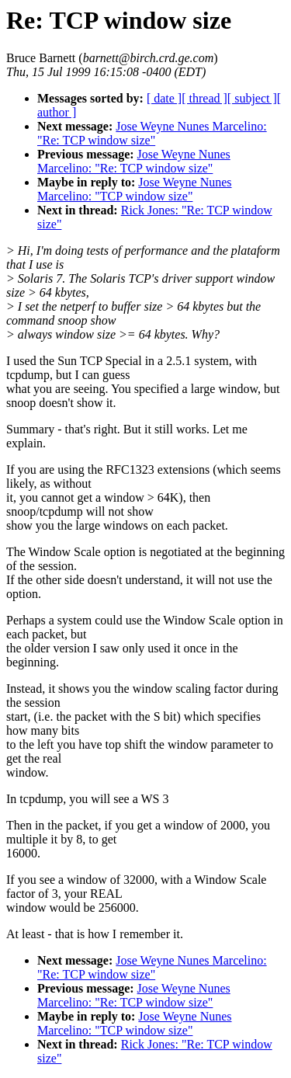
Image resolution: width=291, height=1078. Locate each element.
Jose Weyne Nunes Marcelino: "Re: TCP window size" (152, 133)
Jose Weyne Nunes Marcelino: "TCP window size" (134, 189)
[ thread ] (204, 98)
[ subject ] (252, 98)
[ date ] (164, 98)
